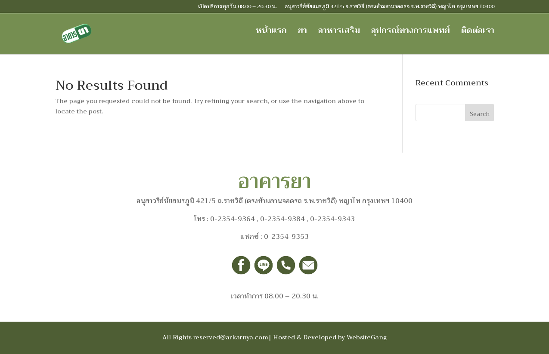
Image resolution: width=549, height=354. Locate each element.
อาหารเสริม (339, 33)
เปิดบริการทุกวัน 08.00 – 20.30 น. (237, 7)
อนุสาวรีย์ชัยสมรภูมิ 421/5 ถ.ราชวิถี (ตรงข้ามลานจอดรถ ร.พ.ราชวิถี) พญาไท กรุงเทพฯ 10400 (389, 7)
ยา (302, 33)
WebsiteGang (367, 337)
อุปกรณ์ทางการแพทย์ (410, 33)
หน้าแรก (271, 33)
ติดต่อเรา (477, 33)
